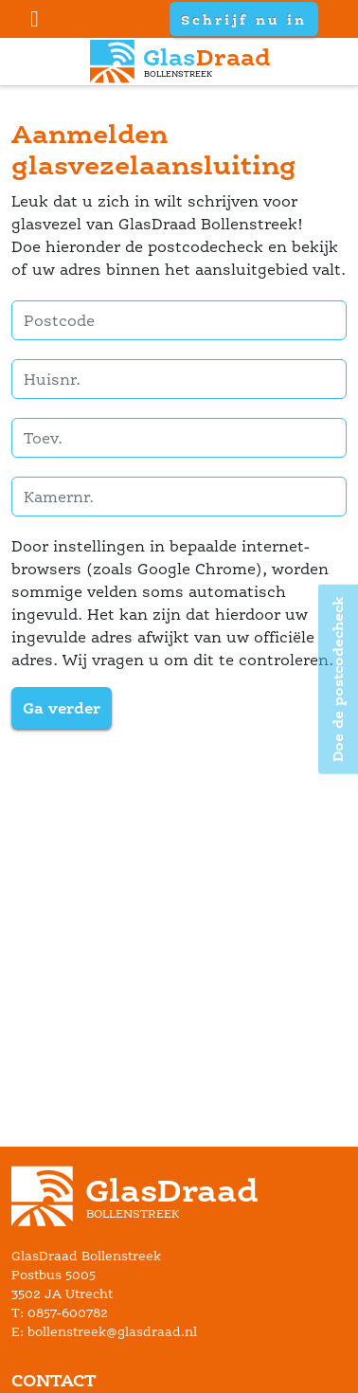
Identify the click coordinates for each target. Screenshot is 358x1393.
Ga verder (61, 707)
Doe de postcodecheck (338, 679)
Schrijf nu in (243, 19)
